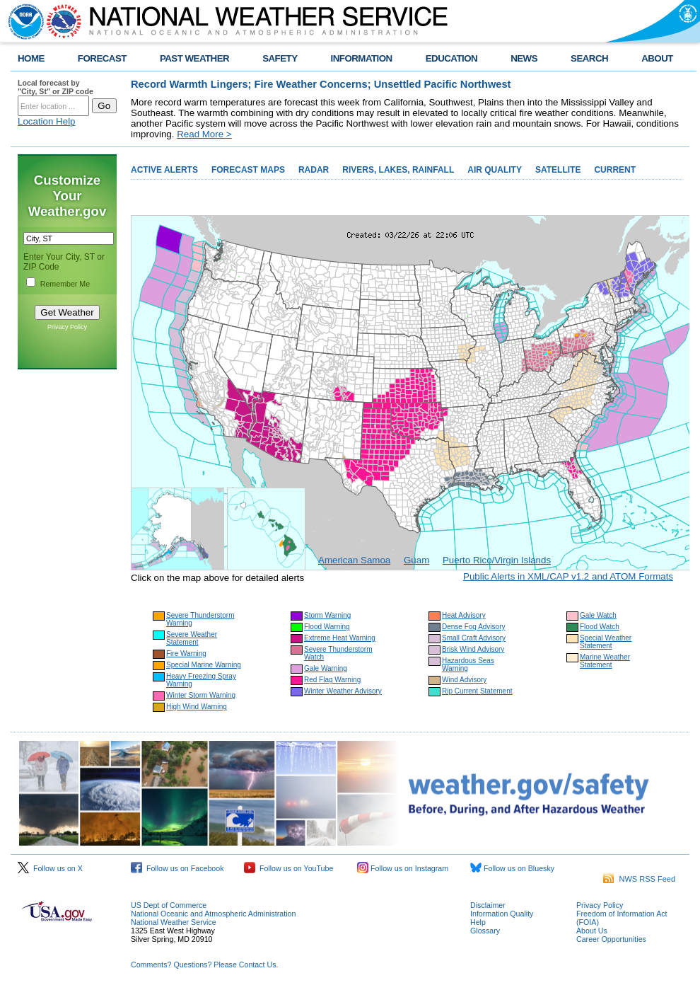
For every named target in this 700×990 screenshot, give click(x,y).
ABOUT (657, 58)
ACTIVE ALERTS (164, 170)
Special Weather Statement (605, 642)
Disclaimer (488, 905)
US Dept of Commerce (168, 905)
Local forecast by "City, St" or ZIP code (55, 87)
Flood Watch (599, 627)
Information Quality (501, 913)
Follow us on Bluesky (512, 868)
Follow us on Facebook (177, 868)
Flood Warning (327, 627)
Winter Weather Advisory (343, 691)
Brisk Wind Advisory (473, 649)
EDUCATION (451, 58)
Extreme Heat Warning (339, 638)
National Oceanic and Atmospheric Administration (213, 913)
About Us (591, 930)
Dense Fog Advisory (474, 627)
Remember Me (65, 284)
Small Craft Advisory (474, 638)
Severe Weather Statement (191, 638)
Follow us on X (50, 868)
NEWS (524, 58)
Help (478, 922)
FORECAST (102, 58)
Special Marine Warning (203, 665)
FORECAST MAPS (248, 170)
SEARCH (589, 58)
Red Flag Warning (332, 680)
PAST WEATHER (194, 58)
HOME (31, 58)
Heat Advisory (464, 615)
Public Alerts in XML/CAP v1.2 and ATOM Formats (568, 576)
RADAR (313, 170)
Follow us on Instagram (402, 868)
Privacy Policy (67, 326)
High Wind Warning (196, 706)
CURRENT (615, 170)
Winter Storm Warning (200, 695)
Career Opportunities (611, 939)
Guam (416, 560)
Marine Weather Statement (605, 661)
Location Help (47, 121)
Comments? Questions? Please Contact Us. (204, 964)
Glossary (485, 930)
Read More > (204, 134)
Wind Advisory (464, 680)
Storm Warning (327, 615)
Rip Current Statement (477, 691)
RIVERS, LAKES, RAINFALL (398, 170)
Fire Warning (186, 653)
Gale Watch (598, 615)
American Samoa (354, 560)
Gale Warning (325, 668)
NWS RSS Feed (639, 879)
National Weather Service (173, 922)
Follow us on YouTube (288, 868)
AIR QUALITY (494, 170)
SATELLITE (558, 170)
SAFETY (279, 58)
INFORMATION (361, 58)
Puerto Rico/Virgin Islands (497, 560)
